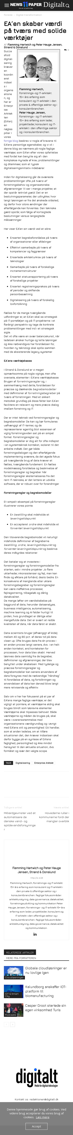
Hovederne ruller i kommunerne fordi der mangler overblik (54, 817)
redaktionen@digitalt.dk (44, 1099)
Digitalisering (23, 763)
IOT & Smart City (11, 995)
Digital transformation (29, 14)
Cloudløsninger (14, 977)
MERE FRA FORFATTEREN (21, 958)
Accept (36, 1126)
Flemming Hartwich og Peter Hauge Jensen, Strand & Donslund (33, 46)
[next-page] (12, 1024)
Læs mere (42, 1117)
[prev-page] (6, 1024)
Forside (8, 14)
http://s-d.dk (36, 877)
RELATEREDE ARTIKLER (20, 952)
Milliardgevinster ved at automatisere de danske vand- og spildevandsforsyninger (20, 821)
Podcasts (10, 1014)
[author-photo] (36, 862)
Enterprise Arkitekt (43, 763)
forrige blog (11, 140)
